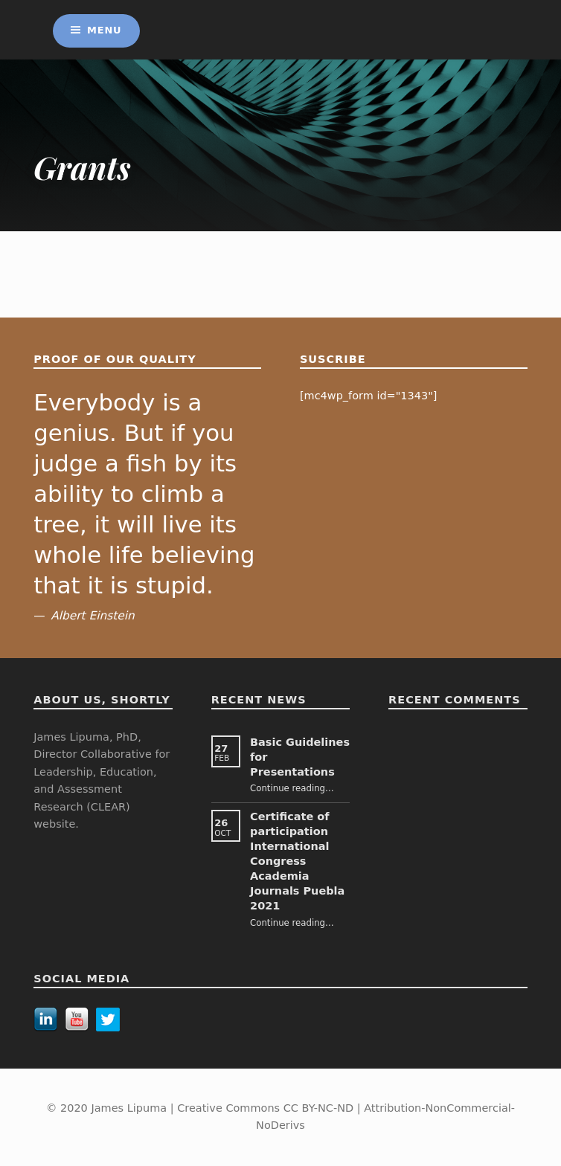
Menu (104, 30)
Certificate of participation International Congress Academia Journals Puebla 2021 (297, 861)
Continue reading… (292, 788)
